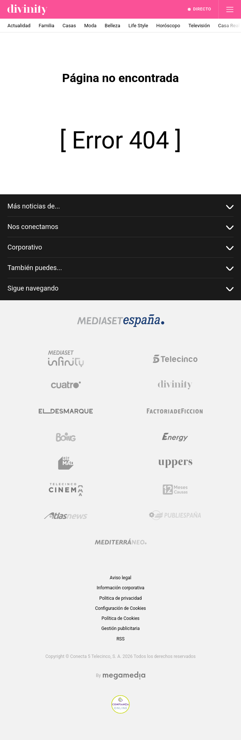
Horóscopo (168, 25)
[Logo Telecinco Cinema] (66, 489)
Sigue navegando (120, 288)
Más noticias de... (120, 206)
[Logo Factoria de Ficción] (175, 411)
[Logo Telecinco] (175, 358)
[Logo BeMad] (66, 463)
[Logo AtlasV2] (66, 515)
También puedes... (120, 268)
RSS (121, 639)
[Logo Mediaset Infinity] (66, 358)
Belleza (112, 25)
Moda (90, 25)
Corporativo (120, 247)
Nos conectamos (120, 227)
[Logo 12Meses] (175, 490)
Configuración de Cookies (120, 608)
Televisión (199, 25)
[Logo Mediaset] (120, 325)
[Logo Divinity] (175, 385)
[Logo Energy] (175, 437)
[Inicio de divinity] (27, 9)
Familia (46, 25)
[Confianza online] (120, 711)
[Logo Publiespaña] (175, 515)
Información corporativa (121, 587)
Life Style (138, 25)
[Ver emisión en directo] (199, 9)
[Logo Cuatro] (66, 385)
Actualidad (19, 25)
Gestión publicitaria (120, 628)
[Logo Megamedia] (124, 675)
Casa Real (229, 25)
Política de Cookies (120, 618)
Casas (69, 25)
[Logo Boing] (66, 437)
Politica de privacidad (120, 598)
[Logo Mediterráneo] (121, 542)
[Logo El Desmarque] (66, 411)
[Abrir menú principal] (230, 9)
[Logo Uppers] (175, 463)
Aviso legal (120, 577)
